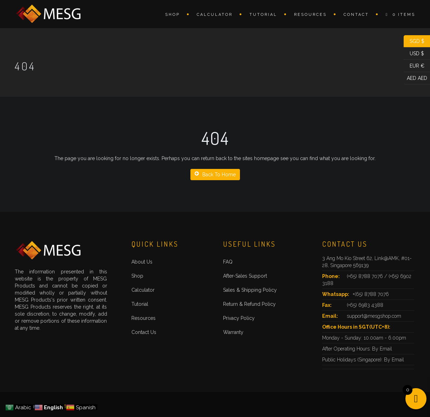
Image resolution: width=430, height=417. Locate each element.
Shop (172, 14)
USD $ (414, 54)
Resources (310, 14)
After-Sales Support (245, 276)
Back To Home (215, 174)
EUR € (414, 66)
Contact (356, 14)
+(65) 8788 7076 (371, 294)
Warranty (233, 332)
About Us (141, 262)
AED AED (415, 78)
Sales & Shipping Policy (250, 290)
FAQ (228, 262)
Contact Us (143, 332)
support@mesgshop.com (374, 316)
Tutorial (263, 14)
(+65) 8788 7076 (365, 276)
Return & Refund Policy (249, 304)
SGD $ (414, 41)
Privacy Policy (239, 318)
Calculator (215, 14)
